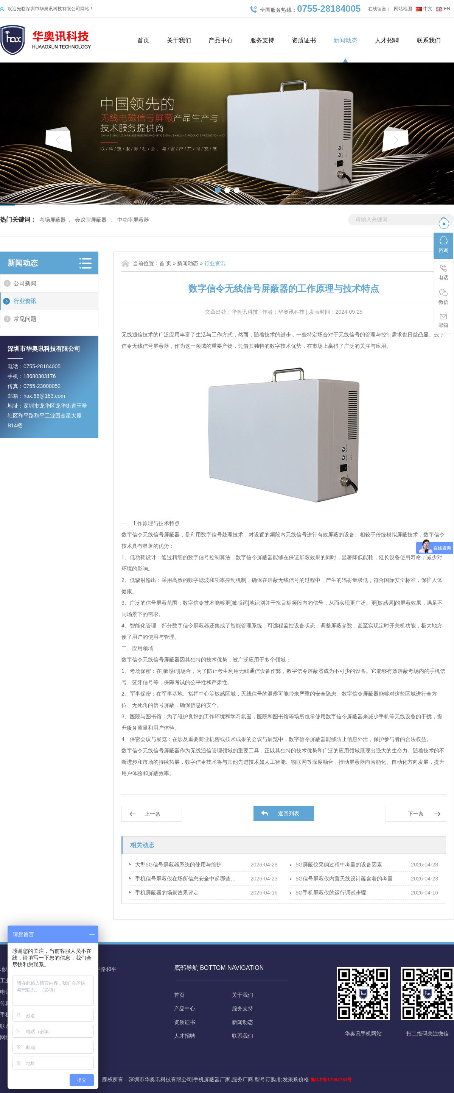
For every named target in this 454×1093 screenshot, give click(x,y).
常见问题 (25, 319)
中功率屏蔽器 (133, 220)
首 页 (165, 263)
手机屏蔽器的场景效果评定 (167, 893)
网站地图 (403, 8)
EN (447, 8)
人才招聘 (387, 40)
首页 (143, 40)
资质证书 (304, 40)
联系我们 (429, 40)
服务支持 (262, 40)
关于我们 (179, 40)
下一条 (416, 814)
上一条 (152, 814)
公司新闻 (25, 283)
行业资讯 (25, 301)
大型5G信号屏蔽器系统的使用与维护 (178, 865)
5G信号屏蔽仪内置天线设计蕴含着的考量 (344, 879)
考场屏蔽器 (52, 220)
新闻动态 (345, 40)
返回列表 (288, 813)
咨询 (443, 244)
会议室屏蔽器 (91, 220)
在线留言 (377, 8)
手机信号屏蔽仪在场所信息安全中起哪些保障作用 (187, 879)
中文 (427, 8)
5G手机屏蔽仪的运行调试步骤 (330, 893)
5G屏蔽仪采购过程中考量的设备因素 (338, 865)
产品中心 (220, 40)
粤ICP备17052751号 (331, 1079)
